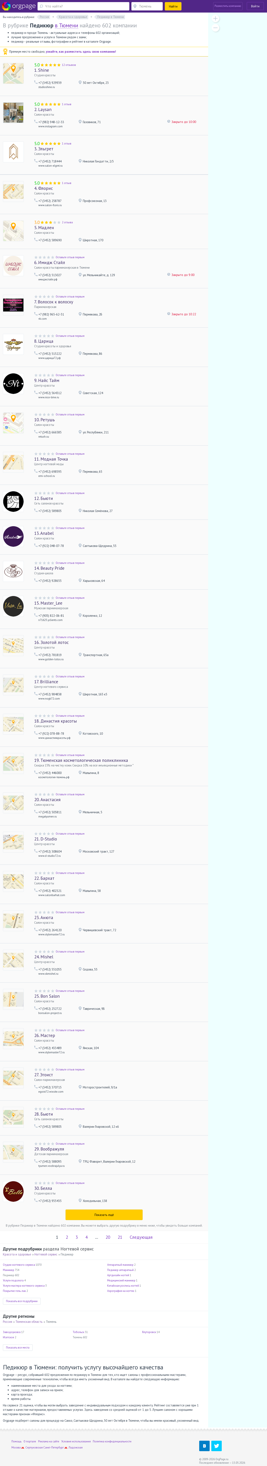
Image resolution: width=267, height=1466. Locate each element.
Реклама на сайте (48, 1441)
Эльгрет (43, 149)
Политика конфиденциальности (112, 1441)
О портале (30, 1441)
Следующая (141, 1237)
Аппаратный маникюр (120, 1265)
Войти (255, 6)
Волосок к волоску (53, 302)
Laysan (43, 109)
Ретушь (44, 420)
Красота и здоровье (17, 1254)
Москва (16, 1447)
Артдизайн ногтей (118, 1275)
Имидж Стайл (49, 262)
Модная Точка (51, 459)
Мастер (44, 1035)
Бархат (44, 878)
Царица (43, 341)
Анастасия (47, 799)
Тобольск (78, 1332)
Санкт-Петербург (53, 1447)
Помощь (16, 1441)
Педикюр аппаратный (120, 1270)
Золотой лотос (51, 642)
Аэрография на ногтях (120, 1291)
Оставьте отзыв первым (70, 257)
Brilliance (46, 681)
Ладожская (76, 1447)
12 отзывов (69, 65)
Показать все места (17, 1347)
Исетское (8, 1337)
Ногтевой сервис (45, 1254)
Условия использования (76, 1441)
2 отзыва (67, 222)
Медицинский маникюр (121, 1280)
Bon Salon (47, 996)
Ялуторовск (149, 1332)
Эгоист (43, 1075)
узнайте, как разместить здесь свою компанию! (81, 52)
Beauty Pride (49, 568)
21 (120, 1237)
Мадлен (44, 227)
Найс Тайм (46, 380)
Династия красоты (55, 721)
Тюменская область (29, 1322)
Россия (7, 1322)
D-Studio (45, 839)
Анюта (43, 917)
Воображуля (49, 1149)
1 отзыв (66, 104)
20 (108, 1237)
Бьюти (43, 498)
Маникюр (8, 1270)
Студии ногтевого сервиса (19, 1265)
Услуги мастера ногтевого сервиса (24, 1285)
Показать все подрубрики (22, 1301)
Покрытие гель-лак (14, 1291)
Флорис (43, 188)
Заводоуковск (12, 1332)
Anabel (44, 533)
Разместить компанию (228, 6)
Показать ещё (104, 1215)
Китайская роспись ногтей (123, 1285)
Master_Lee (48, 603)
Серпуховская (34, 1447)
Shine (41, 70)
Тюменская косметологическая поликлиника (81, 760)
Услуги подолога (13, 1280)
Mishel (43, 957)
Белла (43, 1188)
